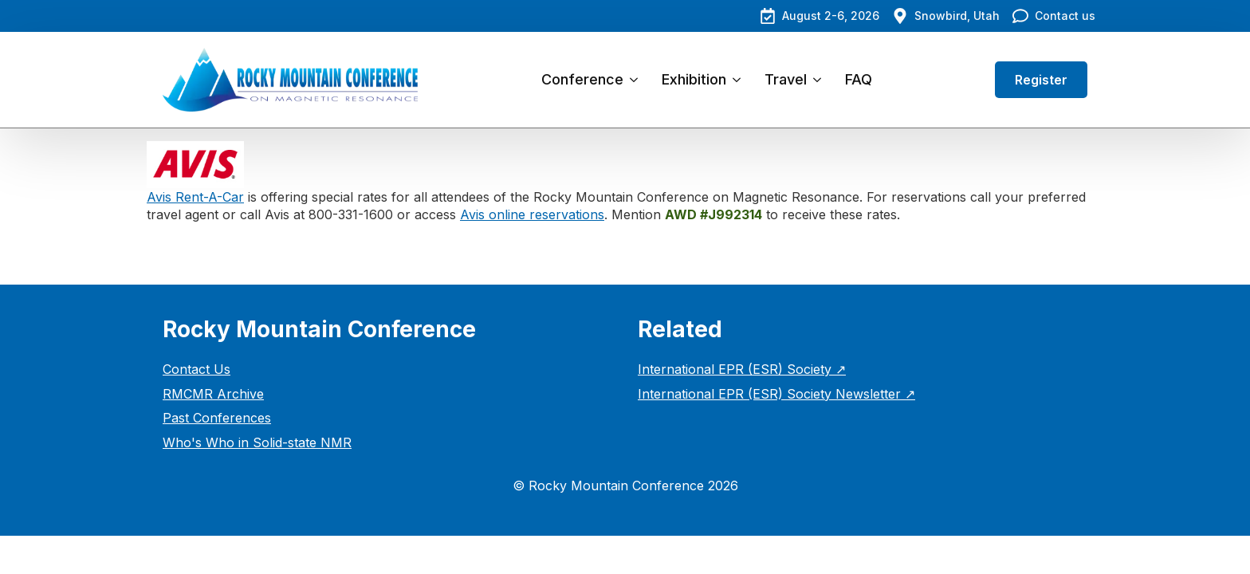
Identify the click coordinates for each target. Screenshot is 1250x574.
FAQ (858, 79)
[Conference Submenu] (636, 80)
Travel (786, 79)
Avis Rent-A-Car (195, 197)
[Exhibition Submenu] (739, 80)
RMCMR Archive (213, 394)
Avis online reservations (532, 214)
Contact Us (196, 369)
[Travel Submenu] (820, 80)
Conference (582, 79)
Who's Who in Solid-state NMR (257, 442)
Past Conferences (217, 418)
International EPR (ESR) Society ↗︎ (742, 369)
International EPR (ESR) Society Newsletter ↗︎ (776, 394)
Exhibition (694, 79)
